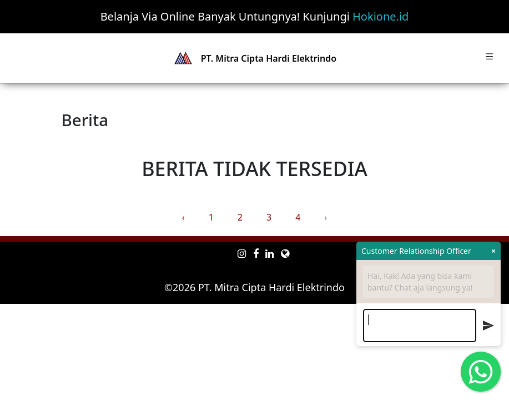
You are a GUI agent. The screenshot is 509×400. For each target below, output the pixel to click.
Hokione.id (380, 16)
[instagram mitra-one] (242, 253)
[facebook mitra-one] (256, 253)
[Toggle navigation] (489, 58)
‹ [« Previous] (183, 217)
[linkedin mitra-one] (269, 253)
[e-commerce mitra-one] (285, 253)
